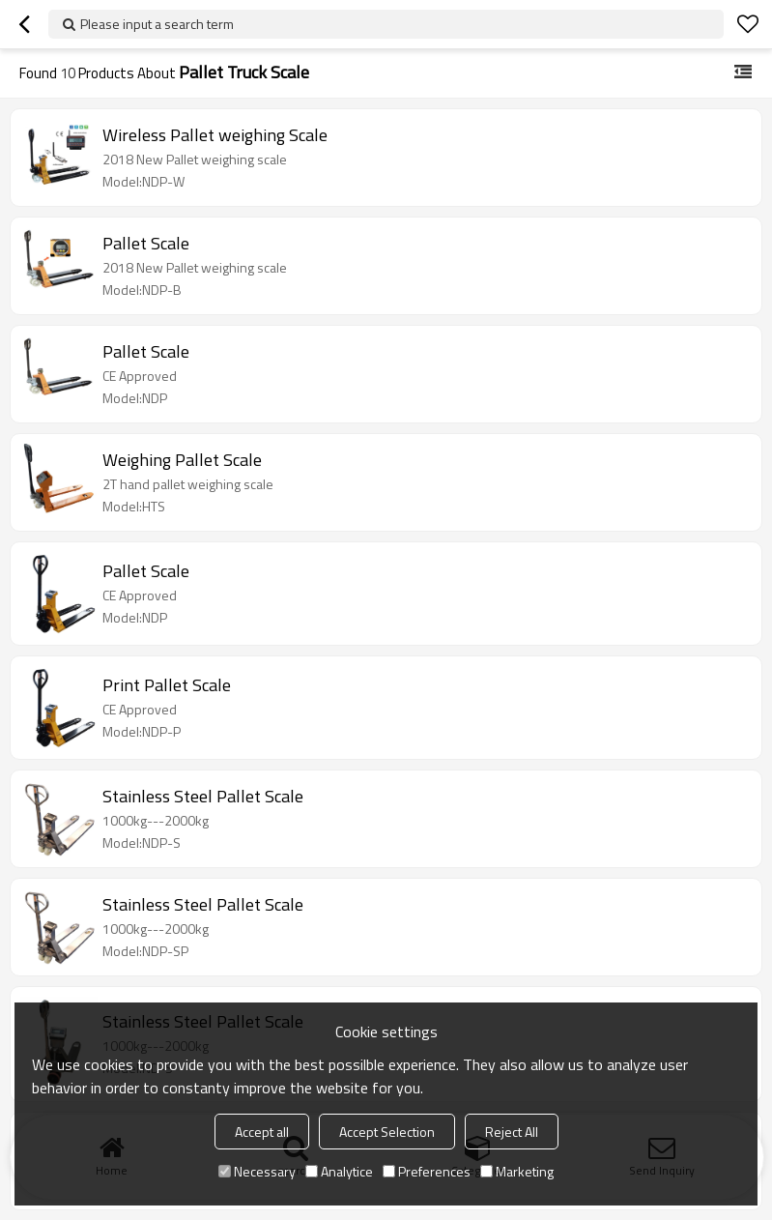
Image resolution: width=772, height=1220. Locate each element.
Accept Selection (387, 1131)
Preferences (427, 1171)
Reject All (511, 1131)
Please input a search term (157, 24)
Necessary (257, 1171)
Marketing (517, 1171)
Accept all (262, 1131)
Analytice (339, 1171)
